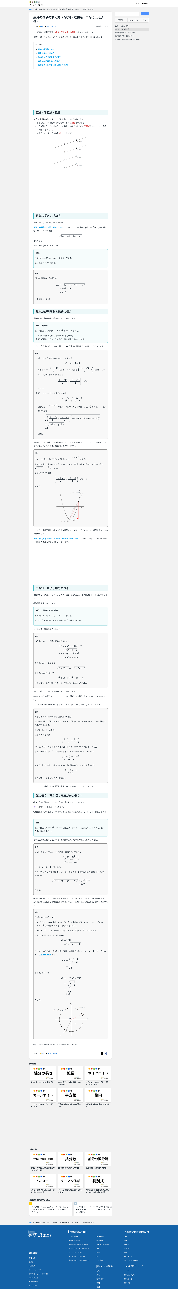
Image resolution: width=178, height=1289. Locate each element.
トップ (137, 3)
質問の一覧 (128, 1279)
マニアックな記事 (75, 1252)
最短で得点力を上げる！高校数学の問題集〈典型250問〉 (57, 539)
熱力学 (126, 1244)
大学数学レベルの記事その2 (79, 1260)
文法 (98, 1271)
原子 (125, 1252)
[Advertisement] (70, 88)
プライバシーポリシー (37, 1270)
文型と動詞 (100, 1279)
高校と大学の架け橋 (131, 1260)
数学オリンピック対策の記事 (79, 1248)
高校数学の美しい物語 (42, 9)
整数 (98, 1248)
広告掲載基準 (33, 1278)
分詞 (98, 1287)
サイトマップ (33, 1285)
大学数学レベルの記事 (77, 1256)
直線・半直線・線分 (46, 49)
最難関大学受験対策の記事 (78, 1244)
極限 (98, 1252)
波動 (125, 1240)
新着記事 (144, 3)
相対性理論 (128, 1256)
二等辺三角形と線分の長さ (49, 61)
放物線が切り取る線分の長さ (50, 57)
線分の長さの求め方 (46, 53)
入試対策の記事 (74, 1240)
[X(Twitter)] (102, 1053)
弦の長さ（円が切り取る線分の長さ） (53, 65)
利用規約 (32, 1266)
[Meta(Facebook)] (106, 1053)
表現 (98, 1275)
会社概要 (32, 1258)
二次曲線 (99, 1260)
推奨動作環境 (33, 1282)
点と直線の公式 (45, 955)
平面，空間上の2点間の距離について (49, 227)
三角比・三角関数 (102, 1244)
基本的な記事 (73, 1236)
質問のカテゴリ (129, 1275)
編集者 (31, 1262)
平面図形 (99, 1240)
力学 (125, 1236)
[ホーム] (30, 9)
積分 (98, 1256)
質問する (127, 1283)
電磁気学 (127, 1248)
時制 (98, 1283)
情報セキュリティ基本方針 (38, 1274)
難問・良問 (100, 1236)
